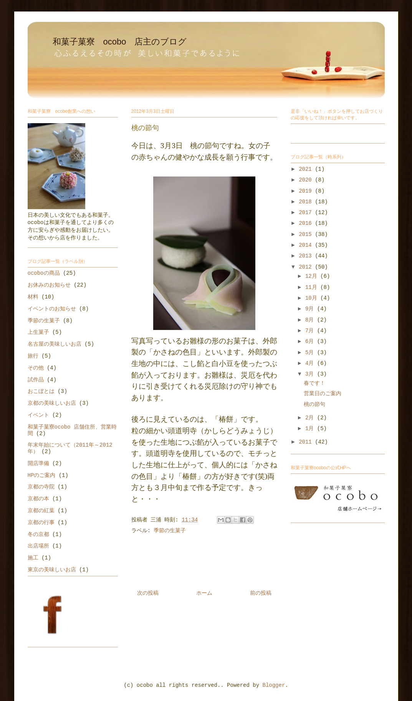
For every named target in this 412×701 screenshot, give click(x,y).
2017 (307, 212)
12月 (312, 276)
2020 (307, 180)
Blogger (274, 685)
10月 (312, 298)
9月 (311, 309)
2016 (307, 223)
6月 (311, 341)
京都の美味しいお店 (52, 403)
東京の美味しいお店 (52, 570)
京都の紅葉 (41, 511)
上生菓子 (38, 332)
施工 (33, 558)
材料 (33, 297)
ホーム (204, 593)
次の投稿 (148, 593)
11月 (312, 287)
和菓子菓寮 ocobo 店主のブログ (120, 41)
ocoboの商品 (44, 273)
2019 (307, 191)
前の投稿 (260, 593)
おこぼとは (41, 391)
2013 (307, 256)
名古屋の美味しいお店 (54, 344)
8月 (311, 320)
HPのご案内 (42, 475)
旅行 (33, 356)
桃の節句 (314, 404)
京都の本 (38, 499)
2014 (307, 245)
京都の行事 (41, 523)
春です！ (314, 383)
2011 (307, 442)
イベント (38, 415)
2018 (307, 202)
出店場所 (38, 546)
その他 (36, 368)
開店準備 (38, 463)
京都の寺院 (41, 487)
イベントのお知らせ (52, 309)
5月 (311, 353)
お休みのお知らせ (49, 285)
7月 (311, 331)
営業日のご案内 (322, 394)
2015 (307, 234)
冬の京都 (38, 534)
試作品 (36, 380)
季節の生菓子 (170, 531)
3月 (311, 374)
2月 (311, 418)
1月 (311, 429)
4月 (311, 363)
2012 (307, 267)
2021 (307, 169)
